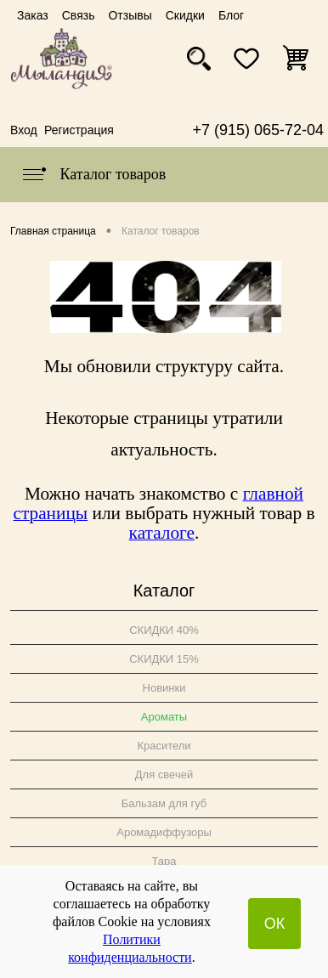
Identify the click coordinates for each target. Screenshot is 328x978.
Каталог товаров (93, 174)
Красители (163, 745)
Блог (231, 15)
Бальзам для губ (164, 803)
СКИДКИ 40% (164, 630)
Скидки (185, 15)
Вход (23, 130)
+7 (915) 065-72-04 (258, 130)
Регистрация (79, 130)
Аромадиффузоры (164, 832)
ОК (275, 923)
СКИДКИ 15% (164, 659)
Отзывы (129, 15)
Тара (163, 861)
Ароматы (164, 716)
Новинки (164, 687)
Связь (78, 15)
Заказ (32, 15)
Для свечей (164, 774)
